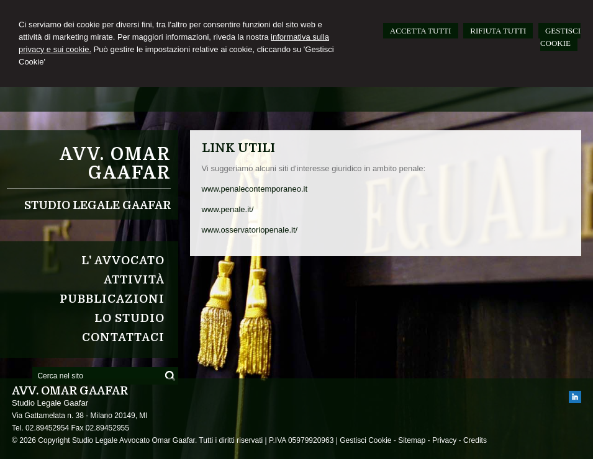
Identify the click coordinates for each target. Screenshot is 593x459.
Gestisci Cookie (365, 440)
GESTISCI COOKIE (560, 37)
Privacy (444, 440)
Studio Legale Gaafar (97, 205)
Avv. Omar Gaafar (115, 164)
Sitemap (411, 440)
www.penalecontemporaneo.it (255, 189)
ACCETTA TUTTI (420, 30)
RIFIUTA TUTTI (498, 30)
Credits (475, 440)
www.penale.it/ (228, 209)
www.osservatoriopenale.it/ (250, 229)
